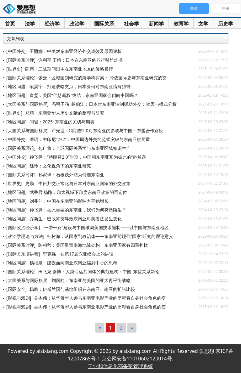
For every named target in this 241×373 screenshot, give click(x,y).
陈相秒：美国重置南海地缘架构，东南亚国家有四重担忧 (93, 245)
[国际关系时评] (20, 60)
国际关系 (104, 23)
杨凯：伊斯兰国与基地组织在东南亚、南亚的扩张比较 (82, 289)
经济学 (52, 23)
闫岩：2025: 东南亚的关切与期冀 (61, 122)
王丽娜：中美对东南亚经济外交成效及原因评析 (75, 51)
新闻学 (156, 23)
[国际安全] (16, 289)
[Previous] (99, 328)
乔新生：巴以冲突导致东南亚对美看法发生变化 (75, 219)
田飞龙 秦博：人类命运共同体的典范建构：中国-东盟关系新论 (98, 271)
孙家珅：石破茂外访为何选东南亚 (71, 175)
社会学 (131, 23)
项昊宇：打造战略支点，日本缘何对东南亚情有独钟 (80, 86)
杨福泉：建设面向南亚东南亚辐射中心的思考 (73, 263)
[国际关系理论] (20, 78)
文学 (203, 23)
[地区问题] (16, 86)
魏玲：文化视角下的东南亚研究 (60, 166)
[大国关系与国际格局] (27, 104)
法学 (30, 23)
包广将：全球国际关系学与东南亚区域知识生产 (84, 148)
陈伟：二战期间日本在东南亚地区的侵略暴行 (69, 69)
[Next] (132, 328)
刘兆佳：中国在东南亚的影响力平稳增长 (69, 201)
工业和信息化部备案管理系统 (120, 366)
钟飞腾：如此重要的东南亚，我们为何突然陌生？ (77, 210)
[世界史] (14, 69)
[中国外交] (16, 51)
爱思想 (21, 9)
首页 (10, 23)
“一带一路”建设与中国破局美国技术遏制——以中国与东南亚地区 (106, 227)
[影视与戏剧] (18, 298)
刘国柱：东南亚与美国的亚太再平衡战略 (91, 280)
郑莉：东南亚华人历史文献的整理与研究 (64, 113)
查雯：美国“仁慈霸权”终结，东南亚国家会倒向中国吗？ (83, 95)
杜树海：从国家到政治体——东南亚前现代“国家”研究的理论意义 (110, 236)
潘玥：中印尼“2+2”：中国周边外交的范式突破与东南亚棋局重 (89, 139)
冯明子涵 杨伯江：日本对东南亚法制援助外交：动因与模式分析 (114, 104)
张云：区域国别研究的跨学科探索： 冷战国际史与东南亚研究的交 (102, 78)
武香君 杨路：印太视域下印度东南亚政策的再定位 (78, 192)
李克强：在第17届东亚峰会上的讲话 (78, 254)
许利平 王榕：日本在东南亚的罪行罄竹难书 (80, 60)
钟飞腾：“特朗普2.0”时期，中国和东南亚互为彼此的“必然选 (87, 157)
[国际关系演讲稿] (23, 254)
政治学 (76, 23)
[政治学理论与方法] (25, 236)
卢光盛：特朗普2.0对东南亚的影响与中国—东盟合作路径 (107, 130)
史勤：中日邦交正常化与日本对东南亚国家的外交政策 (78, 183)
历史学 (225, 23)
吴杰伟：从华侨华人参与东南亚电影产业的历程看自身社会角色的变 (100, 298)
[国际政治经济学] (23, 227)
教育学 (181, 23)
